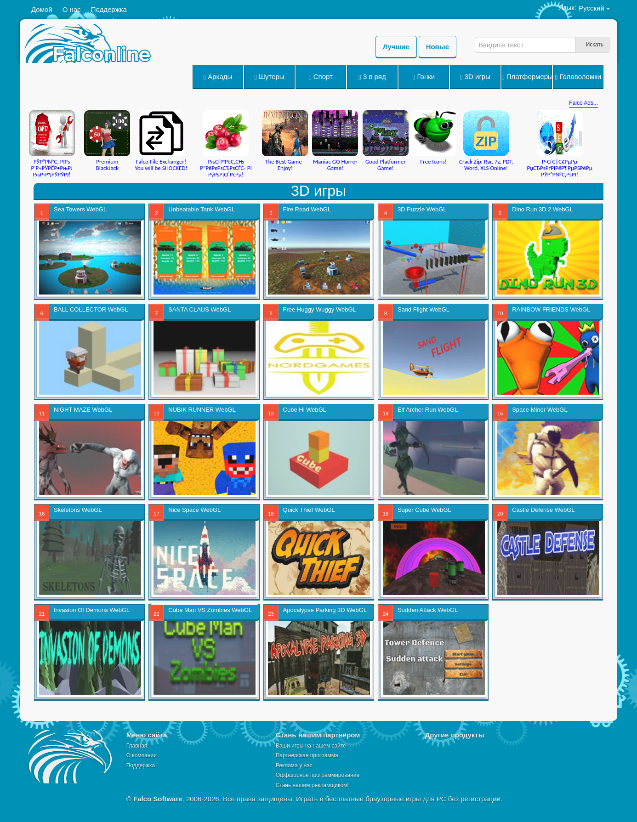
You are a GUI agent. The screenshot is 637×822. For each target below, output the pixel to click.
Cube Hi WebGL (304, 409)
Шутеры (269, 77)
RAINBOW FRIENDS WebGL (551, 309)
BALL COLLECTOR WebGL (91, 309)
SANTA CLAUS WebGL (199, 309)
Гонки (424, 77)
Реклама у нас (294, 765)
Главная (137, 746)
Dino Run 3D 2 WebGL (542, 209)
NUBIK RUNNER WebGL (201, 409)
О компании (141, 755)
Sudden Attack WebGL (428, 610)
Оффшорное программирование (317, 775)
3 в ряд (372, 77)
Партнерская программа (307, 755)
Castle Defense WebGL (543, 509)
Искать (594, 44)
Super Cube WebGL (424, 509)
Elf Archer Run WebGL (428, 409)
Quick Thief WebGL (309, 509)
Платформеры (527, 77)
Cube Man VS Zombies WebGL (210, 610)
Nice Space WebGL (194, 509)
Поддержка (109, 9)
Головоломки (578, 77)
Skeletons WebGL (78, 509)
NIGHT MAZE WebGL (83, 409)
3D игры (475, 77)
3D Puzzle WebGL (422, 209)
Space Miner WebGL (539, 409)
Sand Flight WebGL (423, 309)
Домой (41, 9)
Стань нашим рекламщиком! (312, 785)
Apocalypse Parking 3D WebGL (325, 610)
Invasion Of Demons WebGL (92, 610)
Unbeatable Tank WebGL (201, 209)
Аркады (218, 77)
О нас (72, 9)
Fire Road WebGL (307, 209)
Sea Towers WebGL (80, 209)
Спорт (321, 77)
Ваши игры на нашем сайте (311, 746)
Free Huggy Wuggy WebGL (319, 309)
